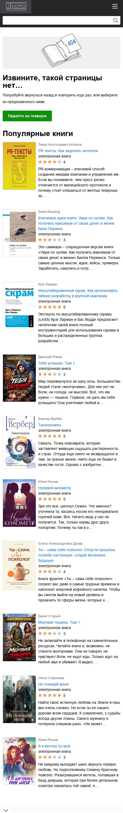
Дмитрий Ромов (50, 357)
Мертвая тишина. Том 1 (59, 622)
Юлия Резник (48, 482)
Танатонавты (49, 425)
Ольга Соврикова (51, 678)
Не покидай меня (53, 684)
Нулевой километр (54, 488)
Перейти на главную (27, 116)
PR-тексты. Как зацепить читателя (68, 151)
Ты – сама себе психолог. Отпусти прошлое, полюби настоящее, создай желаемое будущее (77, 555)
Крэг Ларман (47, 284)
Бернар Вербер (50, 419)
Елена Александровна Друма (60, 543)
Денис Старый (49, 616)
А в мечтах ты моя (54, 746)
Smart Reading (49, 212)
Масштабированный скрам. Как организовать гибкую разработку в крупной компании (78, 293)
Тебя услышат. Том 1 (56, 363)
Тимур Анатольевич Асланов (60, 144)
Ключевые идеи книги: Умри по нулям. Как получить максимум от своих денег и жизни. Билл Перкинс (76, 223)
